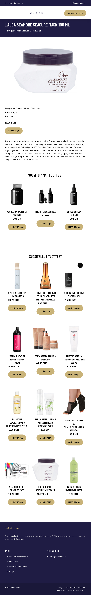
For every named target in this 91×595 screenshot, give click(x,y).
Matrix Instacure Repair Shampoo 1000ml (17, 359)
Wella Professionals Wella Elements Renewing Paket (45, 422)
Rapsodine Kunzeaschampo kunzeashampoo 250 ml (17, 422)
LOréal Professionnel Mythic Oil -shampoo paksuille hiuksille (45, 296)
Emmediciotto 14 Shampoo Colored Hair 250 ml (74, 359)
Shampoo (35, 108)
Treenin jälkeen (23, 108)
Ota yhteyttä (70, 587)
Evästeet (81, 587)
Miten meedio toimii (18, 566)
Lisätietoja (13, 130)
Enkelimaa (13, 561)
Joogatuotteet (75, 13)
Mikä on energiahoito (18, 556)
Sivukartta (80, 590)
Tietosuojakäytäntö (65, 590)
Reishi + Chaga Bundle (45, 211)
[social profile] (22, 3)
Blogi (11, 571)
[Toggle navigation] (8, 13)
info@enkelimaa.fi (78, 3)
